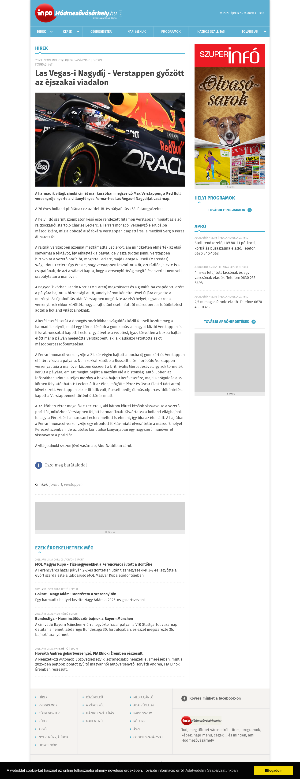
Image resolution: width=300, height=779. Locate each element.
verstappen (73, 485)
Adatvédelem (143, 705)
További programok (226, 210)
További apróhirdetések (226, 322)
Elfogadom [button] (273, 770)
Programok (171, 31)
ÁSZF (136, 729)
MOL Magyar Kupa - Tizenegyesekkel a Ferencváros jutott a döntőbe (93, 565)
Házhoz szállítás (211, 31)
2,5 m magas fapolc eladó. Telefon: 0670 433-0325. (228, 304)
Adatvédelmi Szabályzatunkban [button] (211, 770)
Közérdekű (94, 697)
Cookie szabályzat (148, 737)
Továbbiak (250, 31)
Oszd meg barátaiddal (66, 465)
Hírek (41, 31)
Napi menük (137, 31)
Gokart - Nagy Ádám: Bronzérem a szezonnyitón (75, 594)
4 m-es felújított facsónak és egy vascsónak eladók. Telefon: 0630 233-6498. (226, 278)
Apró (43, 729)
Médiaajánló (143, 697)
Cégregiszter (101, 31)
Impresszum (142, 713)
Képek (67, 31)
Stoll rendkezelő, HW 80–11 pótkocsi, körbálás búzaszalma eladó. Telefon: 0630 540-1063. (225, 248)
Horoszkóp (48, 745)
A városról (95, 705)
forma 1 (55, 485)
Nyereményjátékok (53, 737)
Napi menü (94, 721)
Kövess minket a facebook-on (215, 698)
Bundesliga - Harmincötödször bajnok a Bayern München (84, 619)
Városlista (120, 13)
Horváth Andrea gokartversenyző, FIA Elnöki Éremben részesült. (89, 654)
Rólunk (139, 721)
